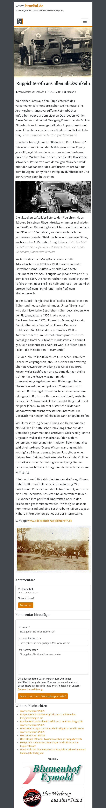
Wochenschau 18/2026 (32, 735)
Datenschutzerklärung (30, 689)
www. (29, 6)
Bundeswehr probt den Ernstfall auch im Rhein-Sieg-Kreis (51, 721)
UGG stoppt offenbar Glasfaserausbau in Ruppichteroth (51, 739)
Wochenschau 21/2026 (32, 711)
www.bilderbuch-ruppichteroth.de (49, 521)
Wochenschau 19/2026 (32, 732)
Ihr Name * (24, 627)
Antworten (25, 605)
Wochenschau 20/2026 (32, 725)
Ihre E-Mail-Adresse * (29, 638)
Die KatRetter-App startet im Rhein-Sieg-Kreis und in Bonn (52, 728)
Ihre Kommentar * (28, 649)
